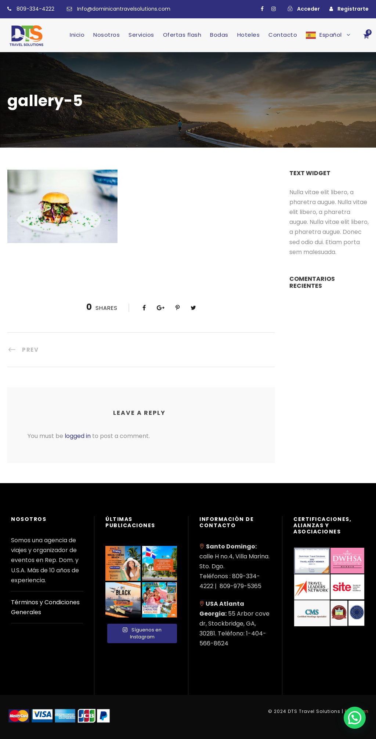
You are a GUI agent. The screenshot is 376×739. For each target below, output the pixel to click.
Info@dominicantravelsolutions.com (123, 8)
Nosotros (106, 35)
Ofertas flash (182, 35)
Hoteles (248, 35)
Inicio (77, 35)
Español (330, 35)
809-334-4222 (35, 8)
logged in (78, 436)
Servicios (141, 35)
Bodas (219, 35)
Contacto (282, 35)
